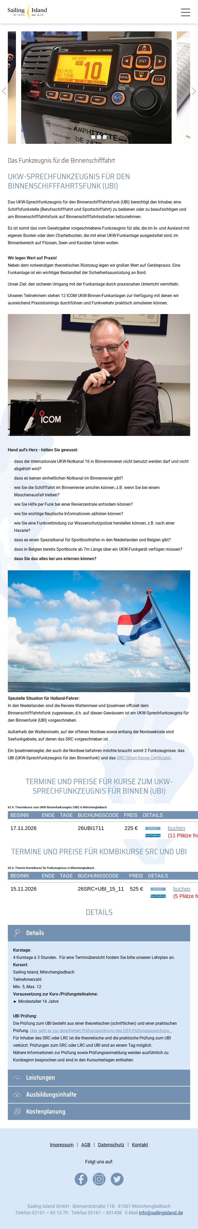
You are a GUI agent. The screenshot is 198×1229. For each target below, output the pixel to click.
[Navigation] (185, 13)
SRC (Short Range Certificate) (144, 757)
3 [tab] (105, 137)
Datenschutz (111, 1144)
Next (194, 91)
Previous (4, 91)
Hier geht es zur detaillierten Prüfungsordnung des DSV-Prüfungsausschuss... (101, 1030)
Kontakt (140, 1144)
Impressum (62, 1144)
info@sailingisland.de (161, 1212)
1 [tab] (93, 137)
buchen (176, 828)
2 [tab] (99, 137)
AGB (85, 1144)
